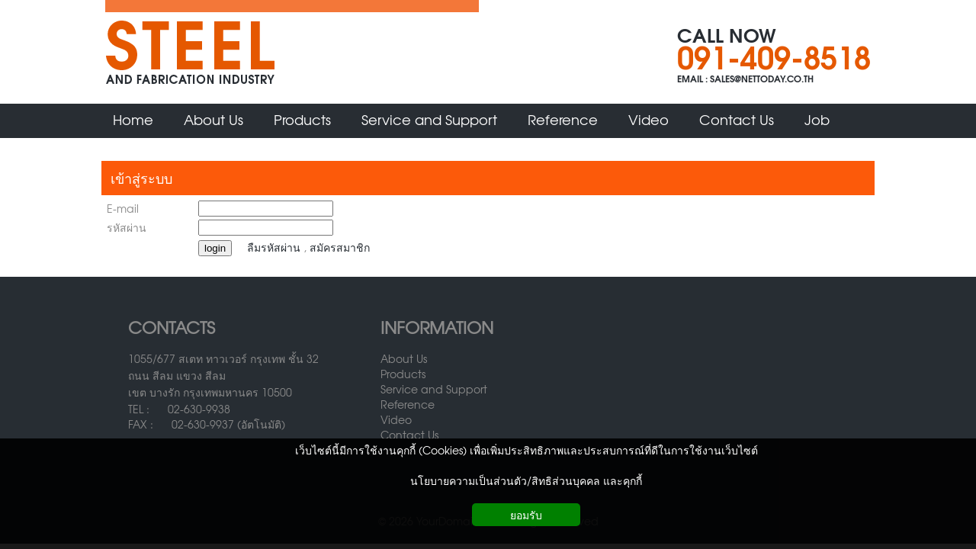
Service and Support (433, 388)
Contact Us (409, 434)
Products (402, 373)
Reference (407, 404)
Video (396, 419)
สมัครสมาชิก (340, 247)
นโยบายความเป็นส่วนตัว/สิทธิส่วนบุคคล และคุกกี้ (526, 480)
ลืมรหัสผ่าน (273, 247)
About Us (403, 358)
